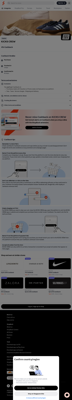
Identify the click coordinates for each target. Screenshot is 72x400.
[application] (67, 395)
